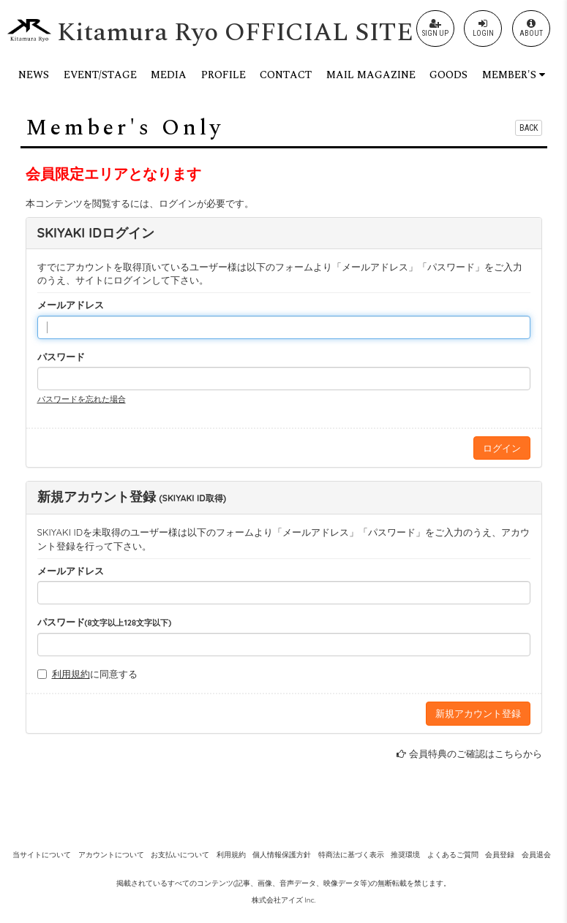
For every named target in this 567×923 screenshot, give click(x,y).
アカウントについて (111, 854)
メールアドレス (70, 305)
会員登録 (499, 854)
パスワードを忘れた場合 (81, 399)
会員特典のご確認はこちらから (475, 753)
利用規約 (71, 674)
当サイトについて (41, 854)
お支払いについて (180, 854)
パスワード (61, 356)
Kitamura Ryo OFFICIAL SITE (235, 32)
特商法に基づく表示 (351, 854)
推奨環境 (405, 854)
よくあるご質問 (452, 854)
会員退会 (536, 854)
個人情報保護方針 (281, 854)
